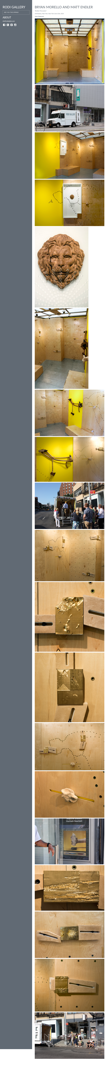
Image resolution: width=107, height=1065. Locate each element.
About (7, 17)
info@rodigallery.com (9, 21)
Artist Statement (39, 16)
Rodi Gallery (14, 7)
